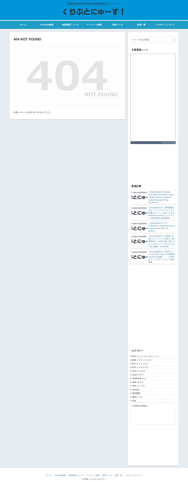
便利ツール (137, 397)
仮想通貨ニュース (76, 475)
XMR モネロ (137, 382)
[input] (153, 40)
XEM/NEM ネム (139, 378)
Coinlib (172, 142)
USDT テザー (138, 375)
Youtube (135, 389)
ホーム (49, 475)
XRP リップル (138, 386)
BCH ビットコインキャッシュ (145, 356)
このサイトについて (133, 475)
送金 (134, 400)
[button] (173, 40)
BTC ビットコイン (140, 363)
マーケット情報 (93, 475)
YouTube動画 (60, 475)
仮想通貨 (136, 393)
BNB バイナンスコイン (142, 360)
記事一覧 (118, 475)
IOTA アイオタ (138, 371)
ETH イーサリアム (140, 367)
